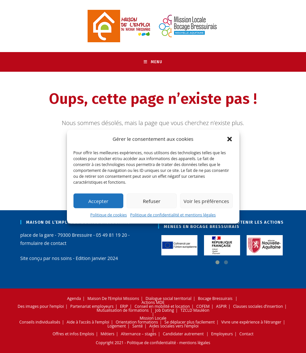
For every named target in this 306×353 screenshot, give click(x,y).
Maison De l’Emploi (104, 298)
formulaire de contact (43, 243)
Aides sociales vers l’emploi (174, 326)
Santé (138, 326)
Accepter (98, 200)
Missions (131, 298)
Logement (117, 326)
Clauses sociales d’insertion (258, 306)
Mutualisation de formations (123, 310)
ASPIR (221, 306)
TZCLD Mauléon (194, 310)
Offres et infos (65, 334)
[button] (229, 139)
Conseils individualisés (39, 322)
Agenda (74, 298)
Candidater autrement (183, 334)
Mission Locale (153, 318)
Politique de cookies (108, 215)
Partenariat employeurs (91, 306)
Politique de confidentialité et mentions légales (173, 215)
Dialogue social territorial (169, 298)
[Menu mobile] (153, 62)
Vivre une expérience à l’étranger (251, 322)
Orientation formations (137, 322)
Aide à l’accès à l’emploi (88, 322)
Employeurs (222, 334)
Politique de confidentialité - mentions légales (168, 342)
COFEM (203, 306)
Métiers (107, 334)
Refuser (152, 200)
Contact (246, 334)
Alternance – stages (138, 334)
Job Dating (164, 310)
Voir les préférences (206, 200)
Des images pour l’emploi (41, 306)
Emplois (87, 334)
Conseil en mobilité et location (162, 306)
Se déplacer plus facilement (189, 322)
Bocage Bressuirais (215, 298)
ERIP (124, 306)
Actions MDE (152, 302)
